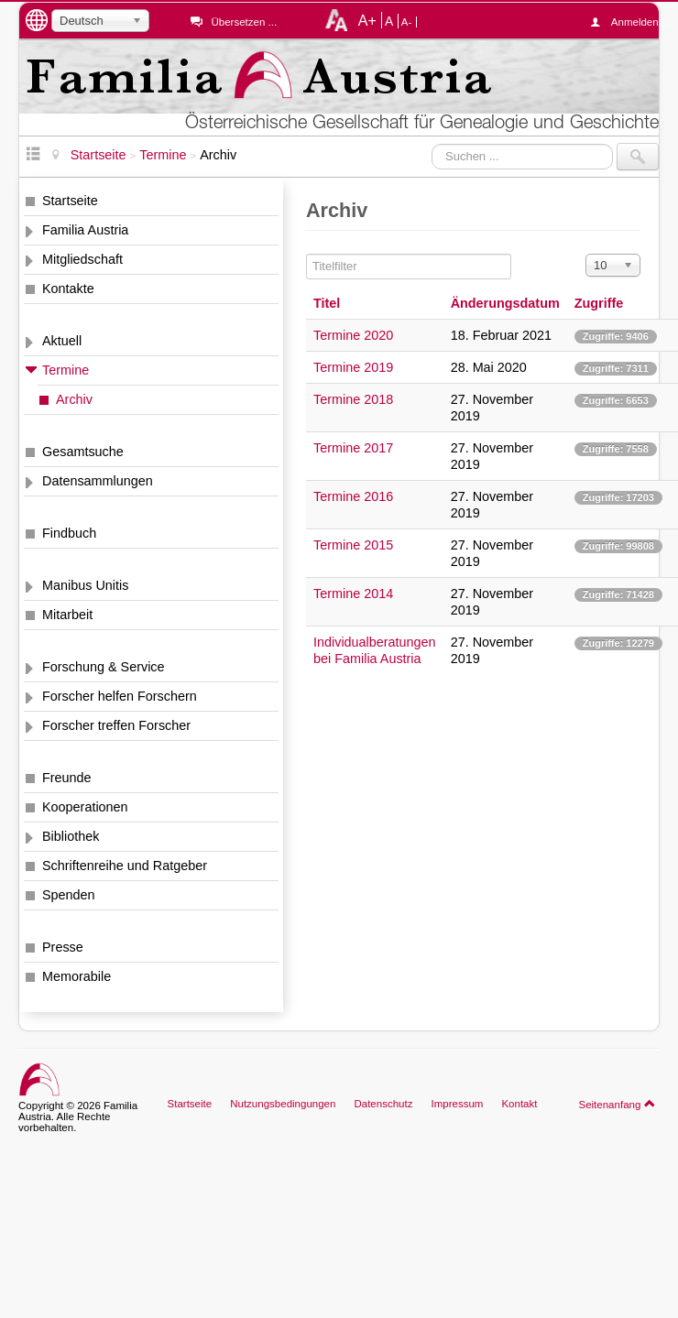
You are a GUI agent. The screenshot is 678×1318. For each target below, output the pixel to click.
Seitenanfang (617, 1103)
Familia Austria (85, 230)
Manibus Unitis (85, 585)
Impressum (457, 1103)
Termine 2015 (353, 545)
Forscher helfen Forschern (119, 696)
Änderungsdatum (505, 303)
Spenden (68, 895)
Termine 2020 (353, 335)
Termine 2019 (353, 367)
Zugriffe (599, 303)
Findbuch (69, 533)
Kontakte (68, 288)
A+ (367, 20)
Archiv (74, 399)
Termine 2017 (353, 448)
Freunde (67, 777)
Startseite (70, 200)
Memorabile (76, 976)
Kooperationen (85, 807)
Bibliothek (70, 836)
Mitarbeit (67, 614)
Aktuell (62, 340)
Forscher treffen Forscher (116, 725)
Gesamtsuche (83, 451)
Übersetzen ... (244, 21)
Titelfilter (306, 254)
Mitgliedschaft (82, 259)
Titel (326, 303)
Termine (65, 370)
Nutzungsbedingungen (282, 1103)
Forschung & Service (103, 666)
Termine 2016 (353, 496)
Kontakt (519, 1103)
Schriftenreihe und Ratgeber (124, 865)
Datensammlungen (97, 481)
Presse (62, 947)
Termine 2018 (353, 399)
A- (406, 21)
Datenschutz (383, 1103)
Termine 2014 (353, 593)
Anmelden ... (635, 21)
